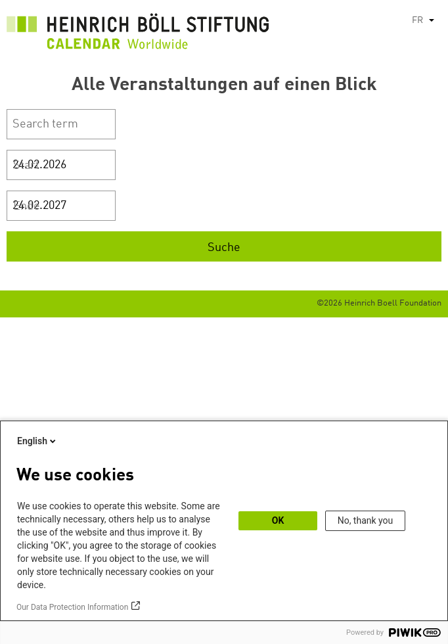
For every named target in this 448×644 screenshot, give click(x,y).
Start (26, 166)
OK (278, 520)
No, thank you (365, 520)
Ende (26, 206)
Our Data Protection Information (72, 607)
